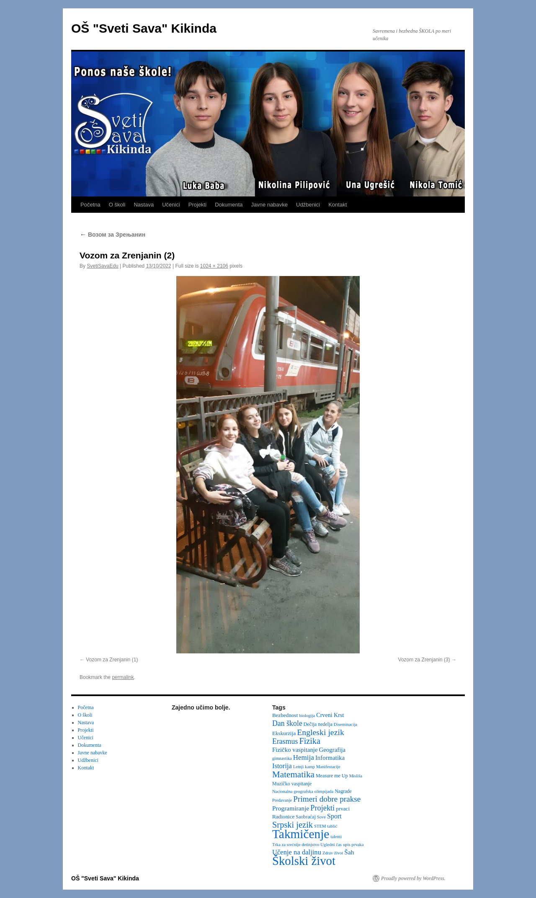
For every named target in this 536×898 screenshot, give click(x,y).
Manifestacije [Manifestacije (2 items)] (328, 766)
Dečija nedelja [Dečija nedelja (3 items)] (318, 724)
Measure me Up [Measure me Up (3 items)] (332, 776)
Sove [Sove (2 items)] (321, 817)
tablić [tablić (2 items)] (332, 826)
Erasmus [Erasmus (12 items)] (285, 741)
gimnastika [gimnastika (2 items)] (282, 758)
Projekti (197, 204)
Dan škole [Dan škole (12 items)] (287, 723)
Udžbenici (308, 204)
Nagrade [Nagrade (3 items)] (343, 791)
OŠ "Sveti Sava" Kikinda (143, 28)
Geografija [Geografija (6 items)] (332, 749)
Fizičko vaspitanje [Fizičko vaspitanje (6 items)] (295, 749)
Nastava (144, 204)
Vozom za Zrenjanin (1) (112, 660)
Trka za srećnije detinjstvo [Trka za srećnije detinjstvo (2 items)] (295, 844)
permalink (123, 677)
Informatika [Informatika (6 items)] (330, 757)
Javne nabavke (269, 204)
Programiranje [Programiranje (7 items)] (290, 808)
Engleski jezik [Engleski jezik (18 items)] (320, 732)
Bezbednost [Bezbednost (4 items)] (285, 715)
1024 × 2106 (214, 266)
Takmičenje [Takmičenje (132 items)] (300, 834)
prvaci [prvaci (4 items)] (343, 808)
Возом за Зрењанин (112, 234)
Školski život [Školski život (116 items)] (303, 860)
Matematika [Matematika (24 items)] (293, 774)
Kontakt (337, 204)
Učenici (171, 204)
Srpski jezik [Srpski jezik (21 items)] (292, 824)
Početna (90, 204)
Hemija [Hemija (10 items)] (303, 757)
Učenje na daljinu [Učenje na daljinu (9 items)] (296, 852)
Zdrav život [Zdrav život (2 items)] (332, 853)
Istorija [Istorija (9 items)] (282, 766)
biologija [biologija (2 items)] (307, 715)
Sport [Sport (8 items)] (334, 816)
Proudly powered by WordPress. (413, 878)
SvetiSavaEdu (102, 266)
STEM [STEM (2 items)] (320, 826)
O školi (117, 204)
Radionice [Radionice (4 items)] (283, 816)
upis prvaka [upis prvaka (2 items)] (353, 844)
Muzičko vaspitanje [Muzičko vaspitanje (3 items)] (292, 784)
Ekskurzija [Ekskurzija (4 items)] (284, 733)
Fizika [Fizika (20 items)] (309, 741)
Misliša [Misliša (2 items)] (355, 776)
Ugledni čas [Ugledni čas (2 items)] (331, 844)
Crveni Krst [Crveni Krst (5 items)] (330, 715)
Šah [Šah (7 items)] (349, 852)
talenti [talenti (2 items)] (336, 836)
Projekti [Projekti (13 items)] (322, 808)
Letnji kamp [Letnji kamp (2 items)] (304, 766)
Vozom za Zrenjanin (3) (424, 660)
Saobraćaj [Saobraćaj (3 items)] (305, 817)
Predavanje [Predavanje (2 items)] (282, 800)
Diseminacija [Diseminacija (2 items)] (345, 724)
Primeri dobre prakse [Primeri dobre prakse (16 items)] (327, 799)
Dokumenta (228, 204)
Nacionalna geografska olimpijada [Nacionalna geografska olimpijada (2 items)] (302, 791)
